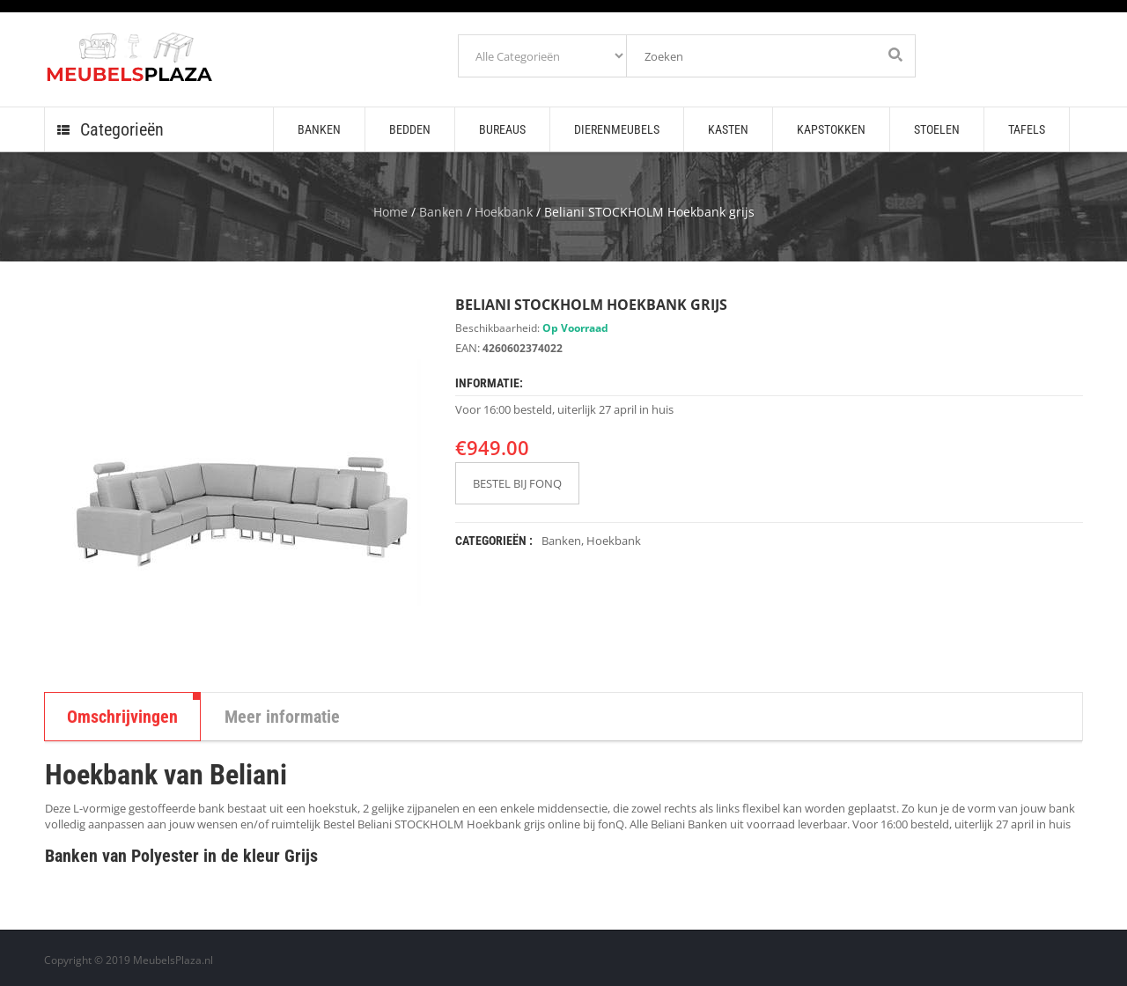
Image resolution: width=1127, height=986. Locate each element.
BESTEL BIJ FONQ (517, 483)
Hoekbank (504, 211)
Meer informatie (282, 716)
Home (390, 211)
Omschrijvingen (122, 716)
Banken (441, 211)
